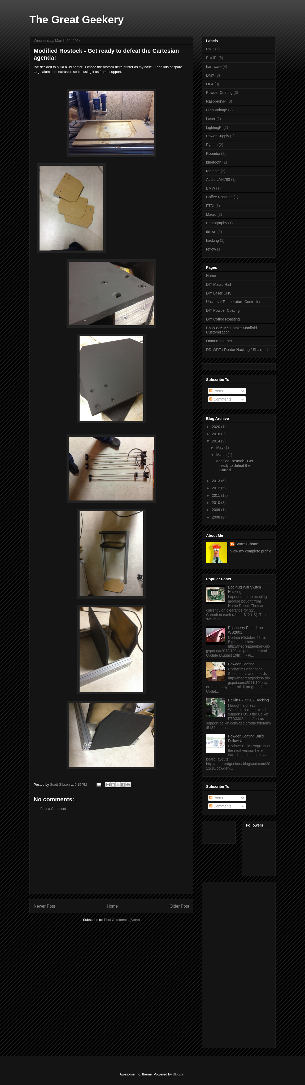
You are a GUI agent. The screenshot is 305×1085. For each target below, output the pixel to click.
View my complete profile (250, 551)
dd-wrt (211, 232)
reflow (211, 249)
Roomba (213, 153)
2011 (216, 495)
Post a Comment (53, 809)
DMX (210, 75)
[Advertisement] (111, 856)
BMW (210, 188)
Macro (211, 214)
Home (112, 906)
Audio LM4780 (218, 179)
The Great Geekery (76, 19)
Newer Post (44, 906)
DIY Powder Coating (223, 310)
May (220, 447)
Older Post (179, 906)
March (222, 455)
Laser (210, 119)
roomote (213, 171)
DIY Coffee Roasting (223, 319)
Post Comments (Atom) (122, 920)
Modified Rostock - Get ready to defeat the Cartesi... (234, 465)
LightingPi (214, 127)
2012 (216, 488)
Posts (216, 391)
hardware (213, 66)
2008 (216, 517)
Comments (220, 399)
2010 (216, 502)
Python (212, 145)
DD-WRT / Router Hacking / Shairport (237, 350)
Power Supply (217, 136)
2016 (216, 434)
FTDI (210, 206)
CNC (210, 49)
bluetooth (213, 162)
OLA (210, 84)
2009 (216, 510)
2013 (216, 481)
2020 (216, 427)
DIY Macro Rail (218, 284)
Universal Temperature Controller (233, 302)
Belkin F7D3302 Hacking (248, 700)
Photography (216, 223)
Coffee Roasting (219, 197)
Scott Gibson (247, 544)
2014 (216, 441)
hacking (212, 240)
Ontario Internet (219, 341)
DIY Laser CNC (219, 293)
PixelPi (211, 58)
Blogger (178, 1074)
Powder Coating (219, 92)
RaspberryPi (216, 101)
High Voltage (216, 110)
